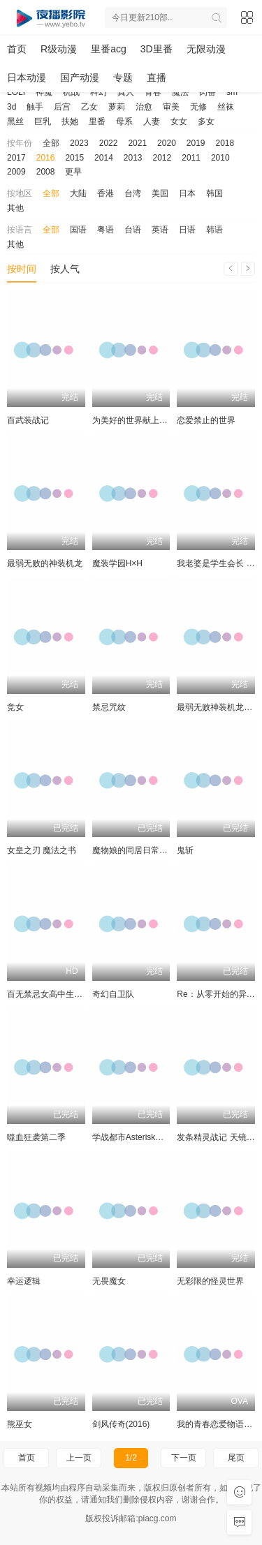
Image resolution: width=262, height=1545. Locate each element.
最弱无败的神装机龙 (44, 563)
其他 (15, 208)
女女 (178, 121)
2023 (79, 143)
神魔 (44, 92)
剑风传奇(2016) (121, 1424)
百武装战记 (28, 420)
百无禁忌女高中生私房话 (53, 994)
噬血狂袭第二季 (36, 1137)
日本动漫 (26, 77)
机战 (71, 92)
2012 (162, 158)
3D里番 (156, 48)
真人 (125, 92)
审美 (171, 107)
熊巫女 (19, 1424)
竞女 (15, 707)
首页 (17, 48)
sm (232, 92)
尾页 (236, 1458)
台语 (132, 230)
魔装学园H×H (117, 563)
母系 (124, 121)
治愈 (144, 107)
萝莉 (116, 107)
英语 (160, 230)
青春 (153, 92)
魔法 (180, 92)
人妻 (151, 121)
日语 (187, 230)
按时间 (21, 268)
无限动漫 (206, 48)
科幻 (98, 92)
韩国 (214, 193)
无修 (198, 107)
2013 (133, 158)
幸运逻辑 (24, 1281)
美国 (160, 193)
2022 (108, 143)
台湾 (132, 193)
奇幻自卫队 (113, 994)
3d (11, 107)
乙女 (89, 107)
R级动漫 (59, 48)
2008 (45, 172)
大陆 (78, 193)
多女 (206, 121)
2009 (16, 172)
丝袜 (225, 107)
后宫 (62, 107)
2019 (196, 143)
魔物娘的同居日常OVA (134, 850)
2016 (45, 158)
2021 (137, 143)
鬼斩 (185, 850)
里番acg (108, 48)
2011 (191, 158)
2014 (103, 158)
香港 (105, 193)
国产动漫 (79, 77)
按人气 (65, 268)
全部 (51, 143)
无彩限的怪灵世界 (210, 1281)
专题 (123, 77)
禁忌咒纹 (109, 707)
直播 (156, 77)
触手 (35, 107)
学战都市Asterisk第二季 (136, 1137)
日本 (187, 193)
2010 (220, 158)
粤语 (105, 230)
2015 (74, 158)
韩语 (214, 230)
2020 (166, 143)
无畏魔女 (109, 1281)
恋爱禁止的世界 (206, 420)
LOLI (16, 92)
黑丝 (15, 121)
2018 (225, 143)
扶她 (69, 121)
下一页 (183, 1458)
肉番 (207, 92)
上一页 (79, 1458)
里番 (97, 121)
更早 (73, 172)
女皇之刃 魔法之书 (41, 850)
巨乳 (42, 121)
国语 (78, 230)
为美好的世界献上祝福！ (138, 420)
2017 (16, 158)
